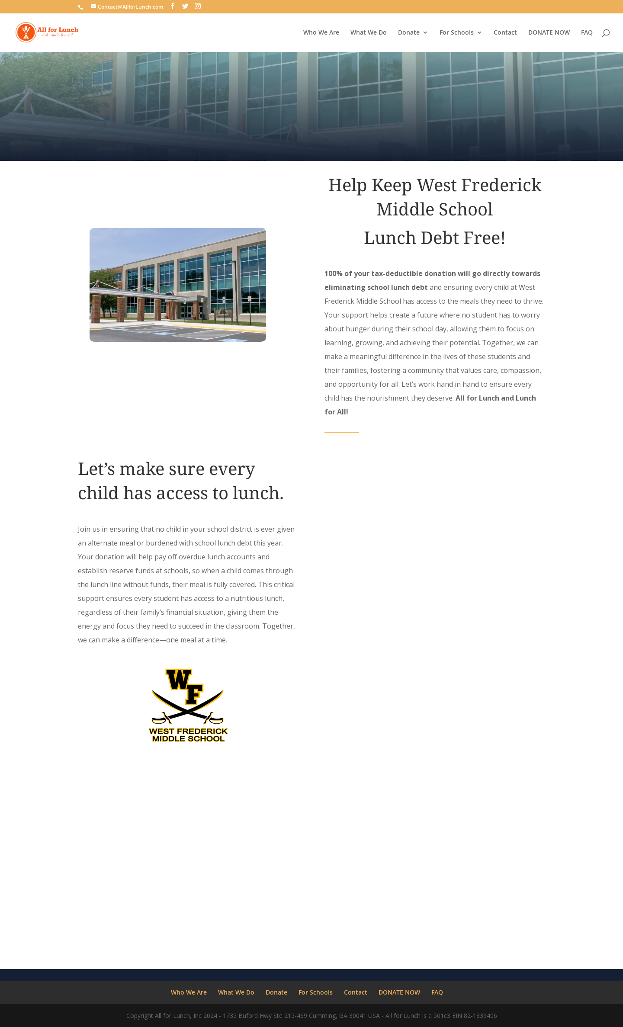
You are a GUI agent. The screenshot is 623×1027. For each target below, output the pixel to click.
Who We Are (321, 32)
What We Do (368, 32)
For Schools (457, 32)
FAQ (587, 32)
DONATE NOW (549, 32)
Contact (505, 32)
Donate (409, 32)
